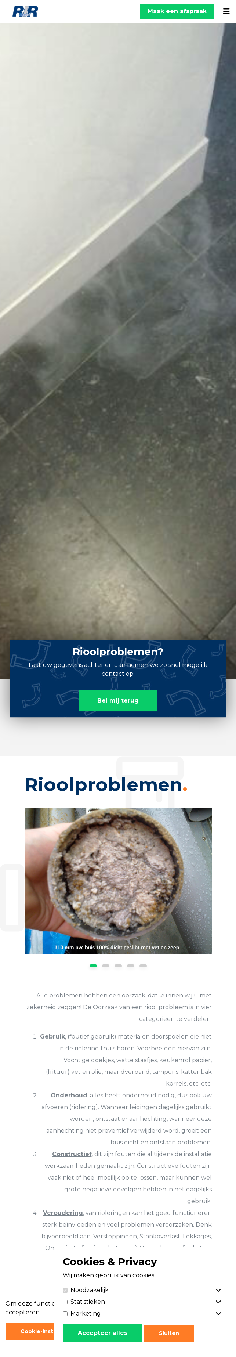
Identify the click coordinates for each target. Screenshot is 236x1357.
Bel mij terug (118, 700)
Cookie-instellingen (48, 1331)
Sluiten (169, 1333)
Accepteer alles (102, 1332)
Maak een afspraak (177, 11)
